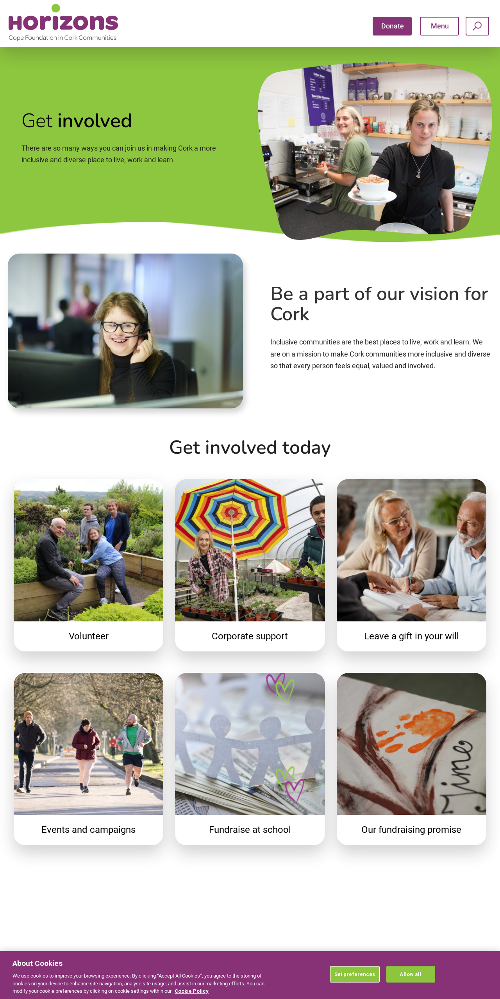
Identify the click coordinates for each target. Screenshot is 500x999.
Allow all (410, 974)
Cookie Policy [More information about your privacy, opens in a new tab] (192, 991)
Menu (440, 26)
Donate (392, 26)
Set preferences (354, 974)
